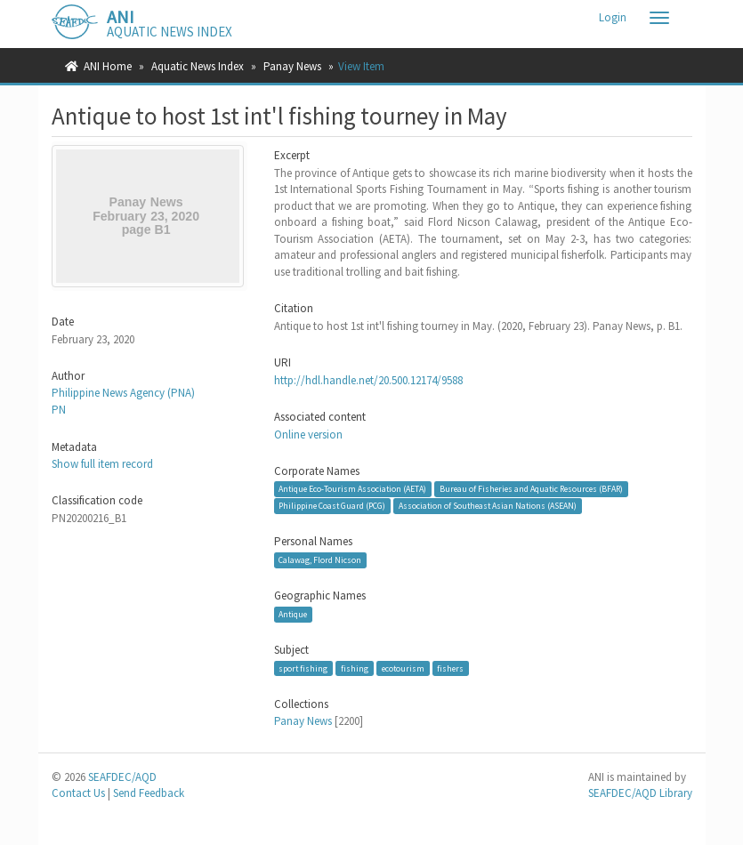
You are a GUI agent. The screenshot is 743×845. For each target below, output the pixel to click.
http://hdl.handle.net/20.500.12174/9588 (368, 380)
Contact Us (78, 793)
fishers (450, 668)
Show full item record (102, 463)
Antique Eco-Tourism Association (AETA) (352, 489)
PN (59, 409)
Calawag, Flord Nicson (320, 560)
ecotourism (403, 668)
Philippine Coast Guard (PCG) (332, 505)
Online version (308, 434)
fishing (354, 668)
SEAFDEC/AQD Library (640, 793)
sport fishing (303, 668)
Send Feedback (148, 793)
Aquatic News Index (197, 66)
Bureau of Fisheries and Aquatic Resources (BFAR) (531, 489)
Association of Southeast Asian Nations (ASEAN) (488, 505)
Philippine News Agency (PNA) (123, 392)
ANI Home (108, 66)
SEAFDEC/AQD (122, 777)
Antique (293, 614)
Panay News (292, 66)
